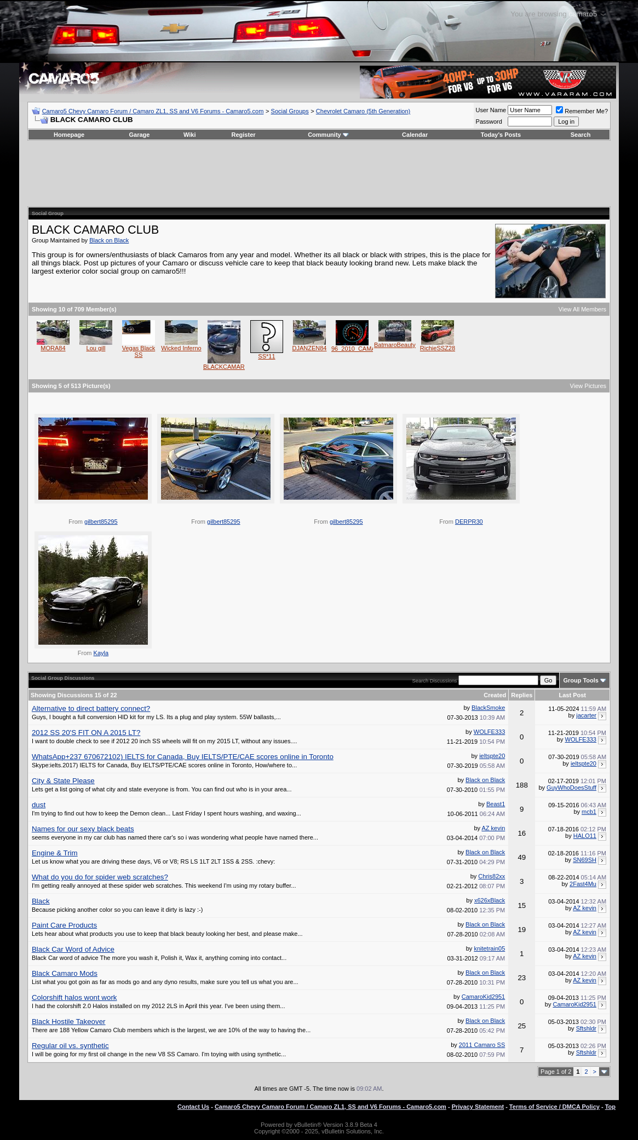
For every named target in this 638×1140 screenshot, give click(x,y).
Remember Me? (582, 111)
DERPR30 (469, 521)
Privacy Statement (478, 1106)
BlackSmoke (488, 707)
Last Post (572, 695)
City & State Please (63, 781)
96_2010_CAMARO (357, 348)
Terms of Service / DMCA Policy (554, 1106)
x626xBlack (489, 900)
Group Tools (581, 680)
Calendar (415, 134)
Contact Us (193, 1106)
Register (244, 134)
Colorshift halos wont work (74, 997)
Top (610, 1106)
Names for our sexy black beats (83, 829)
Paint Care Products (64, 925)
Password (489, 121)
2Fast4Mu (583, 884)
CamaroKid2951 (483, 996)
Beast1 (495, 804)
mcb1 (589, 811)
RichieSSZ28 (437, 348)
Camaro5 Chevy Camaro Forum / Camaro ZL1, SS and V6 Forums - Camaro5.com (153, 111)
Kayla (101, 653)
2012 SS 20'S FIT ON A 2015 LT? (86, 732)
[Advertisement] (319, 173)
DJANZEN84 (309, 348)
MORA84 (53, 348)
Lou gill (96, 348)
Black (41, 901)
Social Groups (290, 111)
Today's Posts (501, 134)
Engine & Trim (55, 853)
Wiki (189, 134)
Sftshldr (586, 1028)
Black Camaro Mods (64, 973)
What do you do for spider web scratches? (100, 877)
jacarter (586, 715)
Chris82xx (491, 876)
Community (328, 134)
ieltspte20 (492, 756)
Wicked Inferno (181, 348)
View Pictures (588, 386)
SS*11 (266, 356)
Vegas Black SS (139, 351)
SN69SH (584, 860)
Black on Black (109, 240)
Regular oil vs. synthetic (70, 1045)
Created (495, 695)
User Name (491, 110)
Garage (139, 134)
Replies (521, 695)
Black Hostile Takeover (69, 1021)
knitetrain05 (489, 948)
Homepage (69, 134)
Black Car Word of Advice (73, 949)
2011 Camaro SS (482, 1044)
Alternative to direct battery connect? (91, 708)
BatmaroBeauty (395, 345)
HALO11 (584, 835)
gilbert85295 (101, 521)
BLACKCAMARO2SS (232, 366)
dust (38, 805)
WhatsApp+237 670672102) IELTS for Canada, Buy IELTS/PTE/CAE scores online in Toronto (183, 757)
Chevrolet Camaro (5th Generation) (363, 111)
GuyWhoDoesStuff (571, 787)
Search (581, 134)
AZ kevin (493, 828)
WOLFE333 (489, 731)
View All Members (582, 309)
